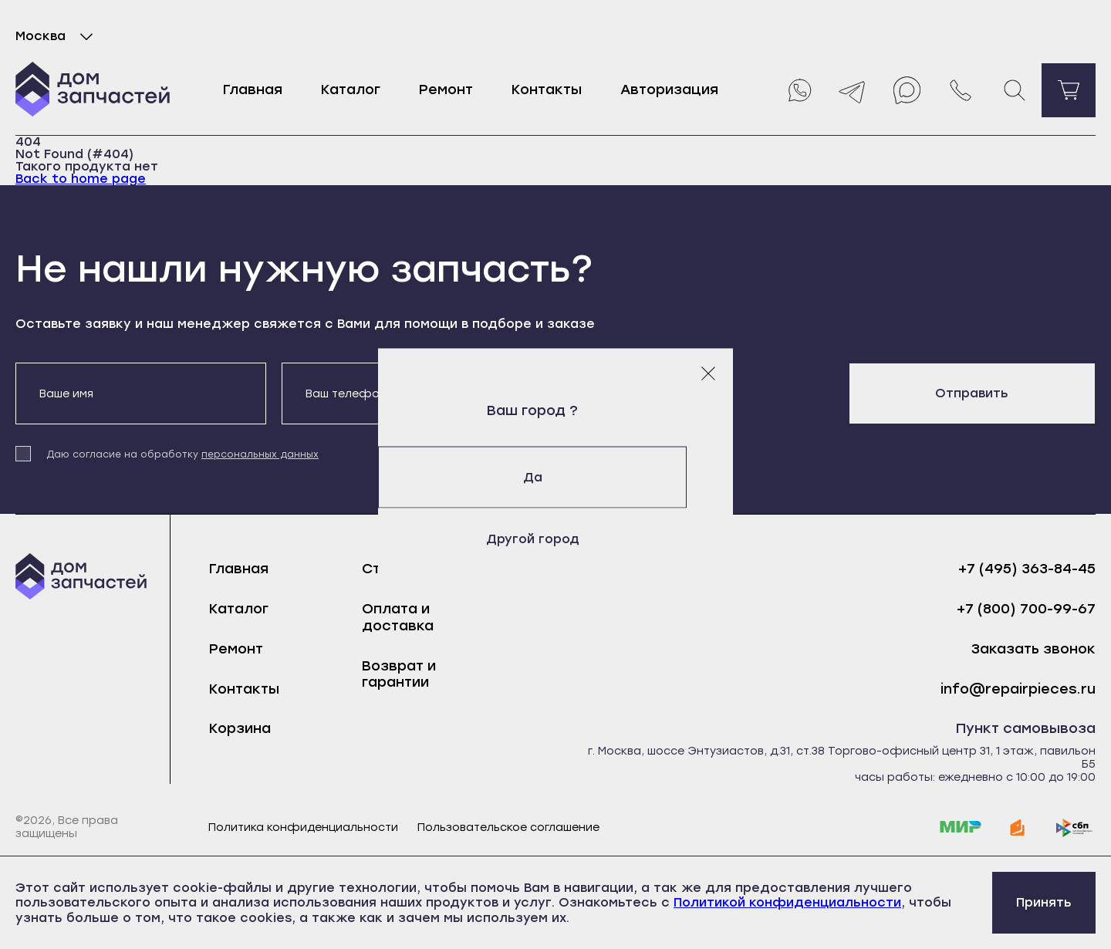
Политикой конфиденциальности (787, 902)
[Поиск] (1015, 90)
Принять (1044, 902)
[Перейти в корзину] (1069, 90)
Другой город (556, 539)
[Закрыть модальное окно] (708, 373)
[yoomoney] (1017, 827)
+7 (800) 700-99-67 (1026, 609)
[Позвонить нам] (961, 90)
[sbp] (1075, 827)
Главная (252, 89)
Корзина (240, 728)
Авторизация (669, 89)
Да (556, 477)
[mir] (960, 827)
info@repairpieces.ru (1018, 689)
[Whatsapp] (799, 90)
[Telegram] (853, 90)
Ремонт (446, 89)
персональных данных (260, 454)
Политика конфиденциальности (303, 828)
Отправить (971, 393)
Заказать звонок (1033, 649)
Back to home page (80, 178)
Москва (57, 36)
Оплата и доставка (398, 617)
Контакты (547, 89)
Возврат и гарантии (399, 674)
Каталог (350, 89)
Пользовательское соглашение (508, 828)
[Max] (907, 90)
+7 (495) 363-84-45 (1027, 569)
